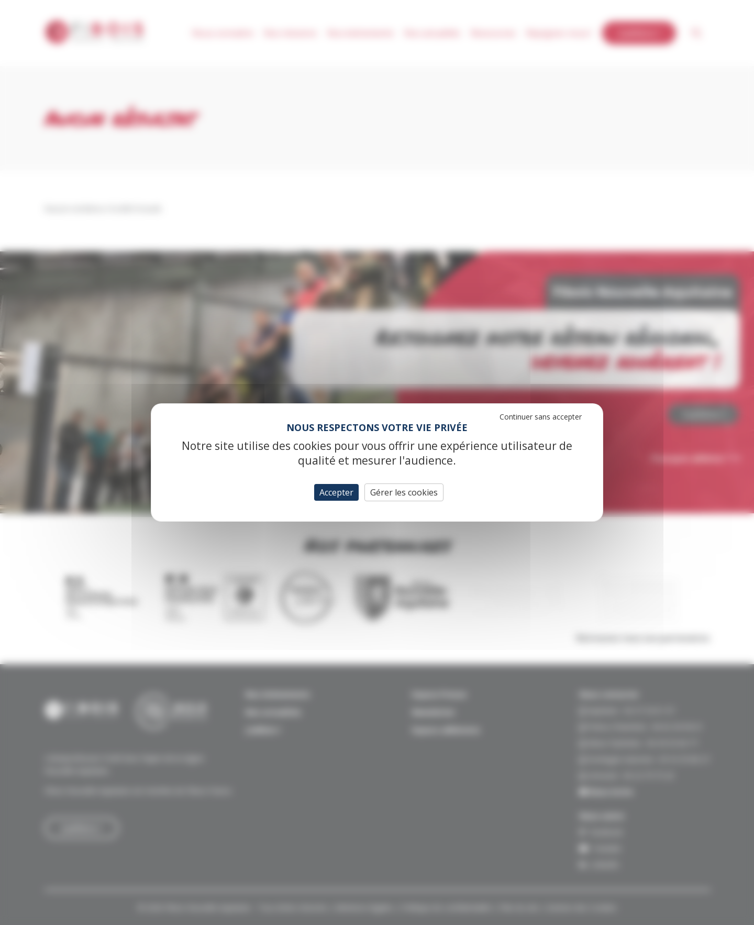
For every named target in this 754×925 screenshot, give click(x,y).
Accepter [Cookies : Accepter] (336, 492)
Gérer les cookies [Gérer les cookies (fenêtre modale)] (404, 492)
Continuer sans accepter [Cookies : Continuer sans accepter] (541, 417)
